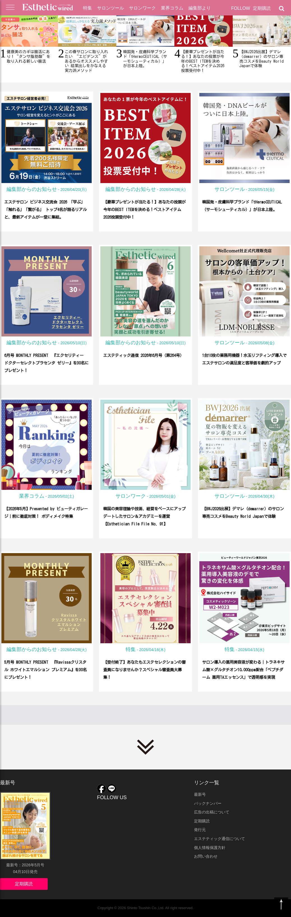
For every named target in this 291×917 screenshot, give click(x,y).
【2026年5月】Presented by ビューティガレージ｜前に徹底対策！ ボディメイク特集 (46, 516)
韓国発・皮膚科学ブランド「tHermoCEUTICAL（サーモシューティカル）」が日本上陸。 (244, 209)
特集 (87, 8)
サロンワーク (142, 8)
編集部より (199, 8)
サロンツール (110, 8)
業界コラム (172, 8)
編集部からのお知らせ (31, 189)
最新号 (200, 794)
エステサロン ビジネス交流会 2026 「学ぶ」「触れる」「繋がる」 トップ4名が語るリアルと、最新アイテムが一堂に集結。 (45, 216)
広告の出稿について (211, 812)
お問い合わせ (206, 856)
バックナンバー (207, 803)
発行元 (200, 829)
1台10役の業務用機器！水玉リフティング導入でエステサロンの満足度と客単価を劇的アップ (243, 362)
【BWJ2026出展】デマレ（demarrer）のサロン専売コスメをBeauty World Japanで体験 (244, 516)
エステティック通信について (219, 838)
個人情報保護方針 (209, 847)
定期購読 (262, 8)
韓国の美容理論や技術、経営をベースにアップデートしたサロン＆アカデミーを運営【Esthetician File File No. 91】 (144, 523)
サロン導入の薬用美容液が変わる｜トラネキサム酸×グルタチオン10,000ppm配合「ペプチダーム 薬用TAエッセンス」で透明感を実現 (243, 677)
